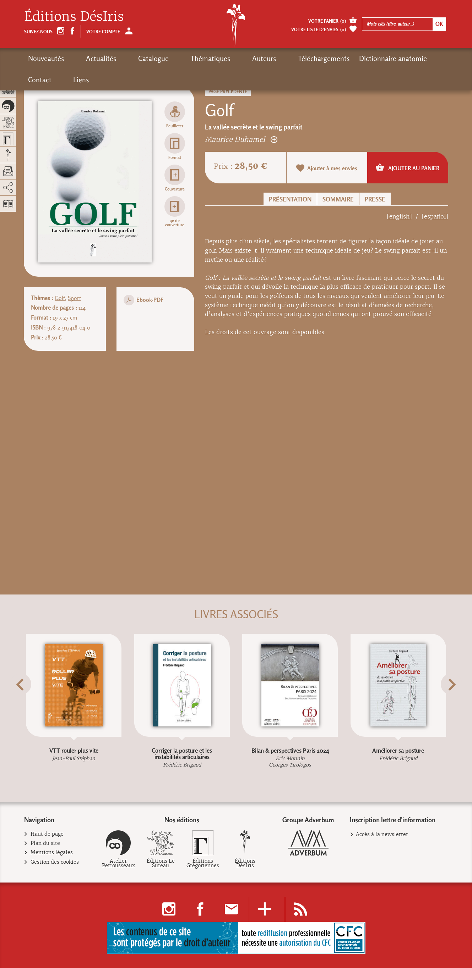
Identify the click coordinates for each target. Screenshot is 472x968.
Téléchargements (262, 58)
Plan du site (45, 843)
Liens (415, 58)
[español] (435, 216)
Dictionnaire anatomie (331, 58)
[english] (399, 216)
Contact (385, 58)
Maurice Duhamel (241, 139)
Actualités (89, 58)
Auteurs (214, 58)
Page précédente (227, 91)
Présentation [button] (290, 199)
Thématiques (173, 58)
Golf (60, 298)
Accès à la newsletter (382, 834)
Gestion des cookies (55, 862)
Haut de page (47, 834)
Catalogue (128, 58)
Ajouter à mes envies (326, 168)
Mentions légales (52, 852)
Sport (74, 298)
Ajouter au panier (407, 167)
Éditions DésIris (74, 16)
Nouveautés (46, 58)
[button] (33, 702)
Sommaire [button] (338, 199)
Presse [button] (375, 199)
